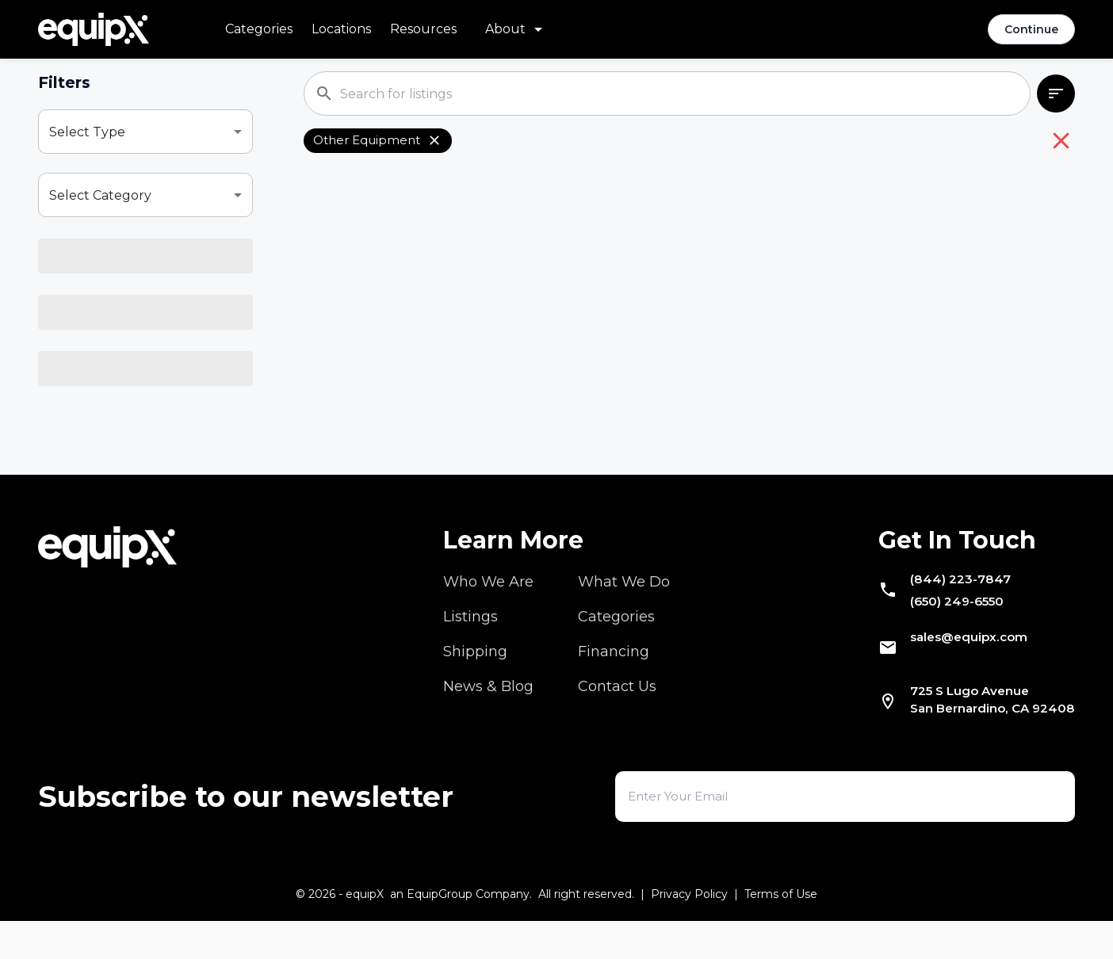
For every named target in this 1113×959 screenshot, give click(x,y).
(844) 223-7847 (938, 603)
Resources (423, 28)
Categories (259, 28)
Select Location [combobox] (98, 385)
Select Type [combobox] (87, 131)
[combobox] (145, 258)
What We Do (624, 603)
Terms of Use (780, 932)
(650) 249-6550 (937, 630)
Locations (341, 28)
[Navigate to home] (93, 29)
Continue (1031, 29)
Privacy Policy (689, 932)
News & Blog (488, 707)
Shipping (475, 673)
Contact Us (617, 707)
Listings (470, 638)
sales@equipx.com (951, 669)
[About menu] (516, 29)
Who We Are (488, 603)
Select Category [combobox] (100, 195)
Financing (613, 673)
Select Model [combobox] (91, 322)
